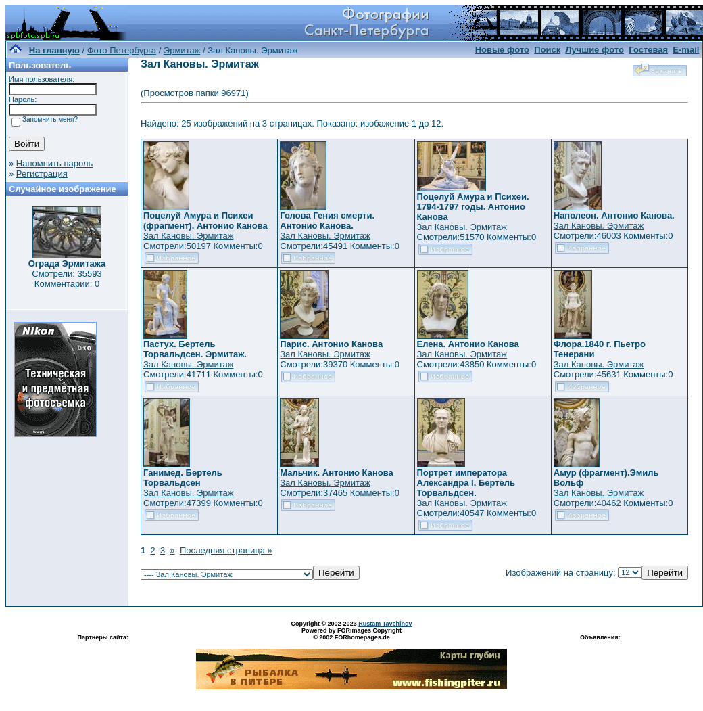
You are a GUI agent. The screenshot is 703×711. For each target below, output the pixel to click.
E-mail (686, 50)
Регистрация (42, 173)
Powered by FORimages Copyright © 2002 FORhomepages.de (351, 634)
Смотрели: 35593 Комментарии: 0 (66, 279)
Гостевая (648, 50)
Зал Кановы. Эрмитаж (188, 236)
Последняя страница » (226, 550)
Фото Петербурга (121, 50)
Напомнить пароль (54, 163)
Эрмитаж (182, 50)
